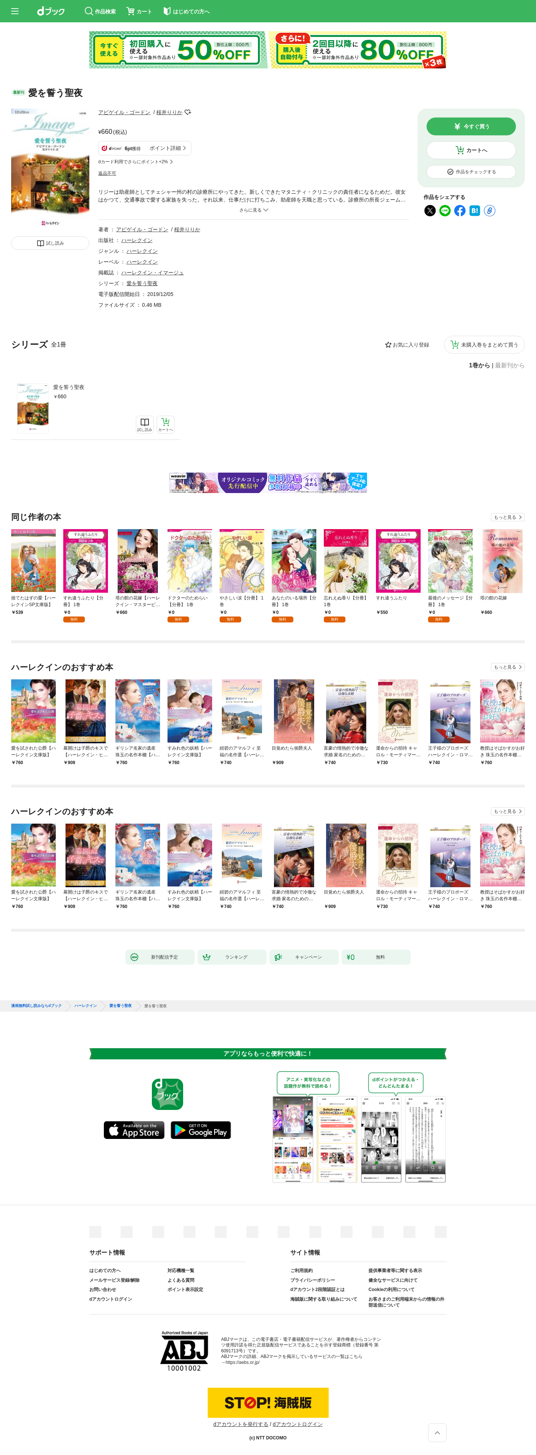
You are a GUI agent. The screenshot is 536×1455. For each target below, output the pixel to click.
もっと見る (505, 517)
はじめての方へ (105, 1270)
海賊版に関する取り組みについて (323, 1299)
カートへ (476, 150)
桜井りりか (169, 112)
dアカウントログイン (110, 1299)
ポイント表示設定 (185, 1289)
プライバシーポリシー (312, 1280)
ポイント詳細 (165, 148)
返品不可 (107, 173)
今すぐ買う (477, 126)
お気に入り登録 (411, 345)
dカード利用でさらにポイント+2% (133, 161)
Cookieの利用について (391, 1289)
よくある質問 (181, 1280)
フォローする (187, 112)
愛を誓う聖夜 (68, 387)
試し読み (55, 243)
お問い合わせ (102, 1289)
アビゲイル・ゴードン (124, 112)
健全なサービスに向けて (393, 1280)
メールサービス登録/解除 (114, 1280)
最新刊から (510, 365)
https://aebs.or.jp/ (242, 1362)
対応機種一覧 (181, 1270)
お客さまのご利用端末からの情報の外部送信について (406, 1302)
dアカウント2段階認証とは (317, 1289)
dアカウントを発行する (240, 1424)
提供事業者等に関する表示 (395, 1270)
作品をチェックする (476, 171)
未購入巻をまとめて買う (490, 345)
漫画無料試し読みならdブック (36, 1006)
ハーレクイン (137, 240)
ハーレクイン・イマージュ (152, 273)
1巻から (479, 365)
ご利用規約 (301, 1270)
